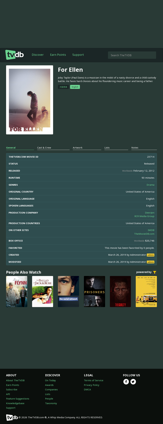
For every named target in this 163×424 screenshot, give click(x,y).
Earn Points (58, 55)
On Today (50, 380)
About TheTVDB (15, 380)
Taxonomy (51, 403)
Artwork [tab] (77, 147)
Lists (47, 394)
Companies (51, 389)
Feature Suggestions (17, 398)
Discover (38, 55)
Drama (150, 184)
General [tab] (10, 147)
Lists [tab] (107, 147)
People (49, 398)
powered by (146, 272)
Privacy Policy (91, 385)
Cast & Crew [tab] (44, 147)
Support (78, 55)
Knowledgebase (15, 403)
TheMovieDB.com (144, 233)
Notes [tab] (134, 147)
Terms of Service (93, 380)
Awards (49, 385)
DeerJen (149, 212)
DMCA (87, 389)
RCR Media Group (144, 216)
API (8, 394)
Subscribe (11, 389)
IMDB (151, 230)
